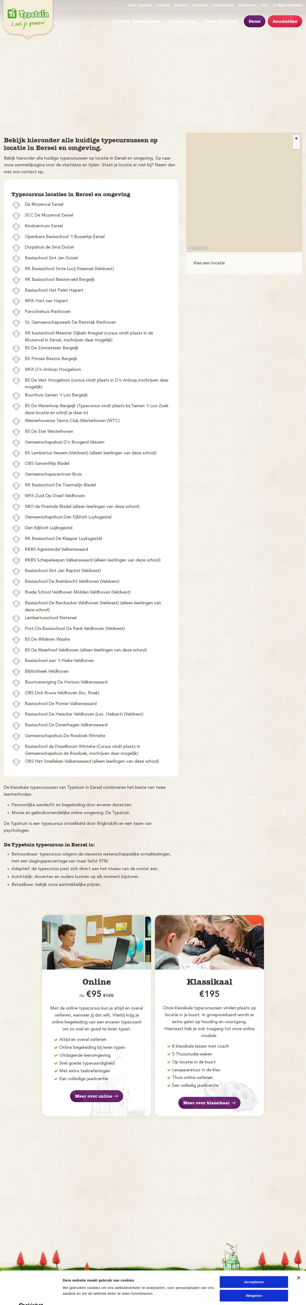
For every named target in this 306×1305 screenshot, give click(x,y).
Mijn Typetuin (287, 5)
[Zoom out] (296, 145)
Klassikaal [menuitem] (182, 21)
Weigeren (254, 1284)
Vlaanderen (247, 5)
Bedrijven (200, 5)
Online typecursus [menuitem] (137, 21)
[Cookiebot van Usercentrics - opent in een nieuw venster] (31, 1295)
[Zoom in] (296, 138)
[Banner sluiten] (298, 1266)
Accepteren (254, 1271)
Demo (255, 21)
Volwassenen (223, 5)
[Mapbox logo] (197, 248)
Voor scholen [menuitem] (221, 21)
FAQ (264, 5)
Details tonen (74, 1296)
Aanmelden (285, 21)
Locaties (163, 5)
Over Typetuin (140, 5)
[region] (244, 192)
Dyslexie (181, 5)
